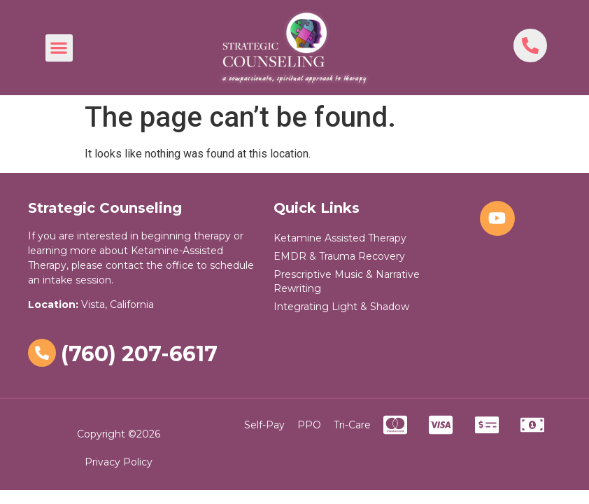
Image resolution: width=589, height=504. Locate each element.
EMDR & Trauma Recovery (339, 256)
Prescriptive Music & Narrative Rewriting (347, 281)
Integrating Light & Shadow (341, 306)
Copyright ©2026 (118, 434)
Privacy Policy (118, 462)
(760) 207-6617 (139, 354)
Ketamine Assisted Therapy (340, 238)
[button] (59, 48)
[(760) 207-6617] (42, 353)
